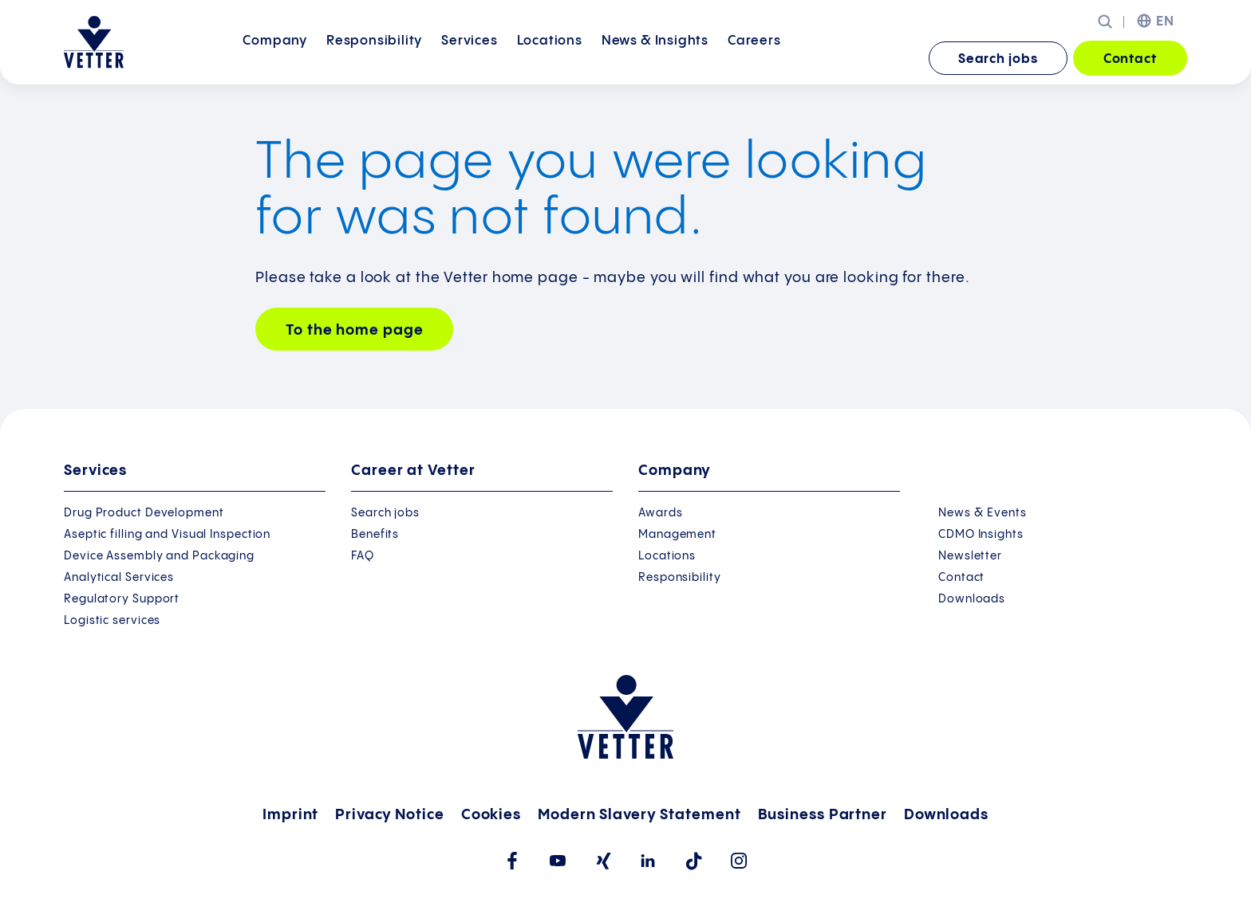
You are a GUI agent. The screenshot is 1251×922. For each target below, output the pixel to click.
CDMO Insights (981, 534)
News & (655, 58)
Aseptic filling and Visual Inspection (167, 534)
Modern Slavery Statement (639, 814)
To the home (354, 330)
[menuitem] (275, 59)
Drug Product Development (144, 513)
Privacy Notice (389, 814)
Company (275, 58)
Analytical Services (119, 577)
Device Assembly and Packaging (159, 556)
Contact (1130, 59)
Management (677, 534)
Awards (660, 513)
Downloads (971, 599)
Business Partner (822, 814)
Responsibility (374, 58)
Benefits (375, 534)
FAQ (362, 556)
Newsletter (970, 556)
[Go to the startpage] (94, 42)
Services (469, 58)
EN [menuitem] (1165, 22)
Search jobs (998, 59)
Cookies (491, 814)
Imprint (290, 814)
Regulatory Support (122, 599)
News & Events (982, 513)
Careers (754, 58)
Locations (549, 58)
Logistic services (112, 620)
